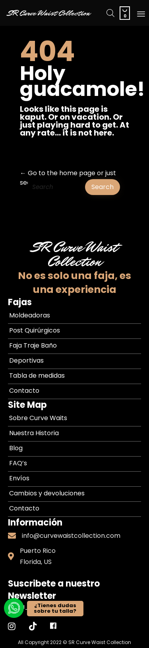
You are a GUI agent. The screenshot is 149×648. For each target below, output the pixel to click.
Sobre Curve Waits (38, 417)
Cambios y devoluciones (47, 493)
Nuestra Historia (34, 433)
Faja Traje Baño (33, 345)
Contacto (24, 390)
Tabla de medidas (37, 375)
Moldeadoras (29, 315)
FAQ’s (18, 463)
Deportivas (26, 360)
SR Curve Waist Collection (49, 13)
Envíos (19, 478)
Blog (16, 448)
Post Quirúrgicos (34, 330)
